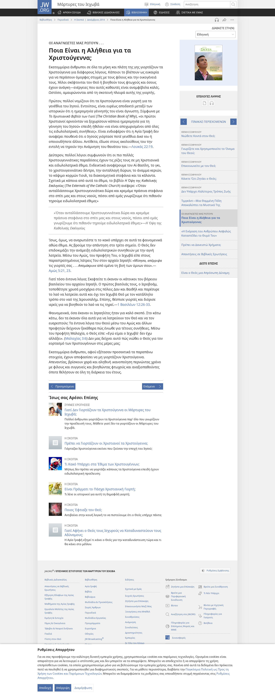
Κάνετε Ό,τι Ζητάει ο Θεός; (209, 177)
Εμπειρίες (130, 637)
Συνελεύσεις (131, 627)
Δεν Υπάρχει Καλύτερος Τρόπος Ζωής (209, 189)
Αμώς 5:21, (57, 270)
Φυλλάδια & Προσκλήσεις (98, 602)
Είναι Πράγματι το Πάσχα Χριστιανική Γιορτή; (100, 489)
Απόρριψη (63, 688)
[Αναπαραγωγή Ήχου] (217, 19)
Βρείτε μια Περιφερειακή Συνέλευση (175, 596)
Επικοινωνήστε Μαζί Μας (138, 606)
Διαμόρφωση (83, 688)
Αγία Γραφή (91, 586)
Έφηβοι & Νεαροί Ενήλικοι (59, 628)
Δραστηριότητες (133, 632)
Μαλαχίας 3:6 (75, 338)
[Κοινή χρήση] (224, 19)
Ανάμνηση (130, 622)
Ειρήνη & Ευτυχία (54, 617)
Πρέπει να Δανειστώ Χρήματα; (201, 245)
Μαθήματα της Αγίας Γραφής (60, 603)
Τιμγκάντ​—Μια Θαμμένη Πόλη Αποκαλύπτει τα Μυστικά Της (201, 203)
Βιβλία (88, 591)
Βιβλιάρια (90, 596)
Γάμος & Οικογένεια (55, 623)
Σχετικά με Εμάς (133, 588)
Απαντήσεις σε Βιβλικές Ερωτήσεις (204, 254)
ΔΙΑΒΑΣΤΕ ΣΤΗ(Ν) (223, 28)
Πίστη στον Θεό (53, 639)
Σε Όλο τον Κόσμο (134, 643)
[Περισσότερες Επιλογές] (232, 19)
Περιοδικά (63, 19)
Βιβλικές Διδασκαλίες (56, 579)
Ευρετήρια (90, 628)
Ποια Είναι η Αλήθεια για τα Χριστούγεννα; (209, 218)
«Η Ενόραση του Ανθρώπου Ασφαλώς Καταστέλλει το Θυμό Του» (206, 233)
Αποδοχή (45, 688)
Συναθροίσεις (132, 616)
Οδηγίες (89, 633)
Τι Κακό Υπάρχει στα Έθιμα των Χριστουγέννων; (102, 464)
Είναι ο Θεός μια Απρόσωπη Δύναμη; (205, 273)
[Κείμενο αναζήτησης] (207, 4)
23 (68, 270)
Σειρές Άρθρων (93, 607)
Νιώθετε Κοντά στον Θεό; (209, 134)
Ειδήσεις (129, 579)
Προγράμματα (92, 623)
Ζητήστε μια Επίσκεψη (136, 601)
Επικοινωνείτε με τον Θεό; (209, 164)
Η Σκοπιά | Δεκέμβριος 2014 (89, 19)
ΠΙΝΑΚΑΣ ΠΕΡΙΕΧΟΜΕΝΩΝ (208, 122)
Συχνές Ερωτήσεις (134, 595)
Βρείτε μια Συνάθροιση (213, 587)
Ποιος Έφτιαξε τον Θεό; (83, 509)
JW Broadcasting (94, 639)
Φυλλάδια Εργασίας (95, 617)
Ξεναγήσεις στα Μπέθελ (137, 611)
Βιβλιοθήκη (46, 19)
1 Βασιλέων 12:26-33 (134, 304)
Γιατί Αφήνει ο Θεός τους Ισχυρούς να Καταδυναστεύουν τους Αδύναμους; (113, 532)
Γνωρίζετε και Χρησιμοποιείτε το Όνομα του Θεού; (209, 149)
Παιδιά (48, 633)
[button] (103, 12)
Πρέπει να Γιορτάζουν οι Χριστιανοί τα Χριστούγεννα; (106, 443)
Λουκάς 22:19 (142, 146)
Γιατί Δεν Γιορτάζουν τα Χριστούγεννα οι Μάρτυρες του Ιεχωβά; (107, 411)
